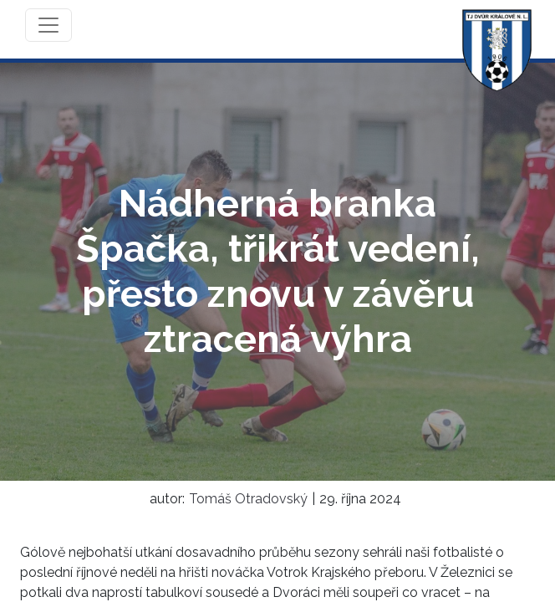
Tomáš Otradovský (248, 499)
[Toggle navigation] (48, 25)
